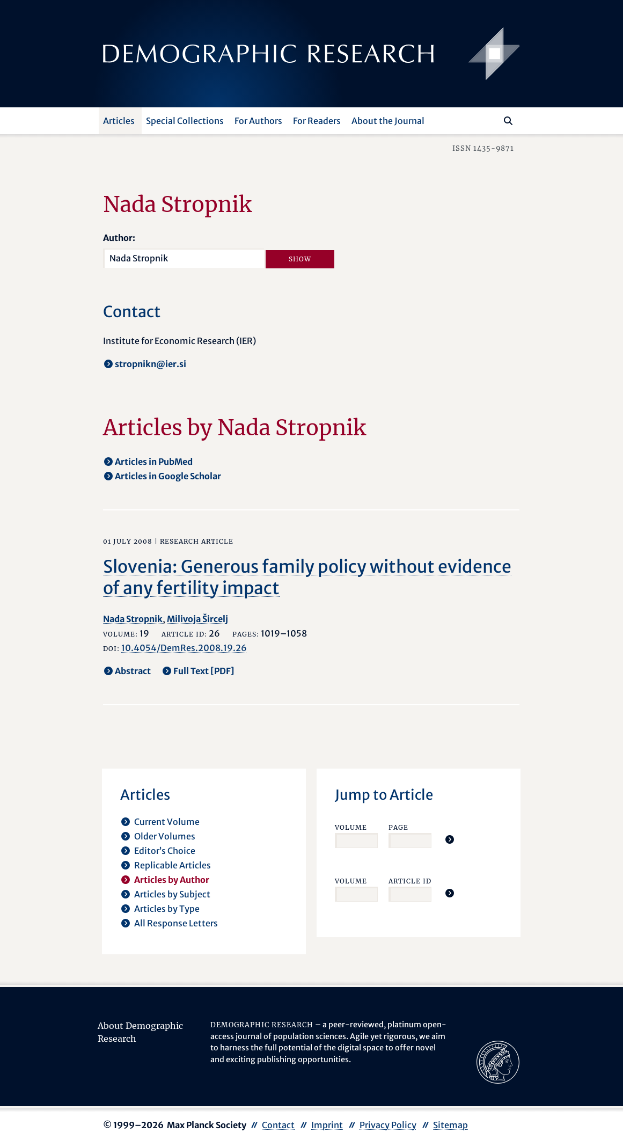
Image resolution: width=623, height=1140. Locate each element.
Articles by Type (167, 908)
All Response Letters (176, 923)
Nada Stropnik (133, 618)
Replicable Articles (172, 865)
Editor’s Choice (164, 850)
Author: (119, 237)
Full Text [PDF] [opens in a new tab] (203, 671)
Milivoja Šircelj (197, 618)
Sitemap (450, 1125)
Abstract (133, 671)
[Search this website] (492, 120)
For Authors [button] (258, 120)
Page (398, 827)
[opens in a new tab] (498, 1061)
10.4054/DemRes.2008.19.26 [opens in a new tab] (184, 647)
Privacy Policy (388, 1125)
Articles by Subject (172, 894)
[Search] (508, 121)
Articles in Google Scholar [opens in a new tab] (168, 476)
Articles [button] (119, 120)
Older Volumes (164, 836)
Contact (278, 1125)
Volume (351, 827)
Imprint (327, 1125)
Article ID (410, 881)
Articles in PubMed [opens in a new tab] (154, 461)
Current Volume (167, 821)
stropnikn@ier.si (150, 364)
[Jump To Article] (449, 839)
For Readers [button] (317, 120)
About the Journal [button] (387, 120)
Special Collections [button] (185, 120)
